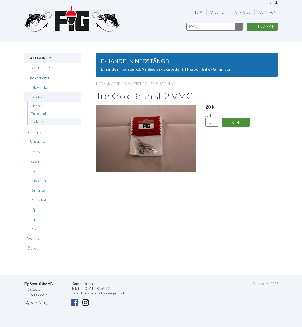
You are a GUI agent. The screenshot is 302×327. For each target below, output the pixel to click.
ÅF (271, 3)
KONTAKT (268, 12)
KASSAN (266, 26)
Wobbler (34, 238)
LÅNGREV (36, 142)
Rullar (31, 171)
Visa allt (37, 105)
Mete (36, 151)
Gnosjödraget (38, 77)
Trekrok (37, 121)
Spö (35, 209)
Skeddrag (39, 180)
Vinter (37, 229)
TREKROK (122, 84)
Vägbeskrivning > (37, 302)
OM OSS (243, 12)
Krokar (37, 97)
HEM (198, 12)
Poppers (34, 161)
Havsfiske (40, 87)
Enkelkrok (39, 113)
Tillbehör (39, 219)
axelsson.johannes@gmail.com (108, 293)
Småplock (40, 190)
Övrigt (32, 248)
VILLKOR (218, 12)
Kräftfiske (35, 132)
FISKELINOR (38, 68)
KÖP (236, 122)
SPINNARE (41, 200)
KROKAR (103, 84)
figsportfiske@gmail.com (209, 69)
